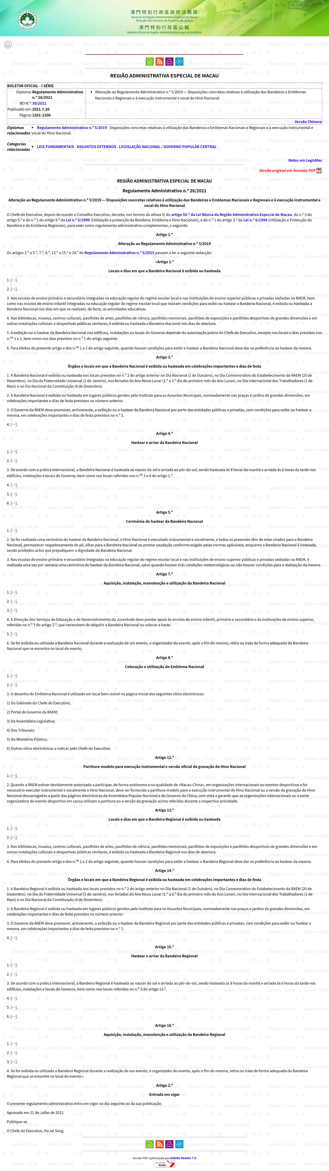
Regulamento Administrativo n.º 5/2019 (72, 127)
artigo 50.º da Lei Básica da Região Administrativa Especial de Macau (231, 214)
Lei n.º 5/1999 (78, 220)
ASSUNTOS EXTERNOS (97, 146)
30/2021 (39, 103)
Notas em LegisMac (305, 160)
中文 (295, 5)
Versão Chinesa (308, 121)
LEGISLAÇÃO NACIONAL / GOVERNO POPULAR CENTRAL (168, 146)
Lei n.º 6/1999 (255, 220)
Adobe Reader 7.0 (183, 1158)
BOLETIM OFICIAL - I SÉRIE (30, 85)
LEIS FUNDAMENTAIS (55, 146)
